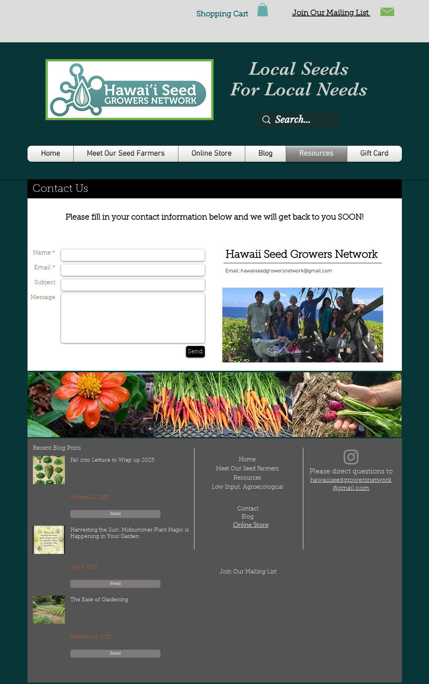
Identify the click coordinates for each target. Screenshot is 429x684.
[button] (331, 13)
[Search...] (299, 120)
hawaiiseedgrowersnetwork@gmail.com (286, 271)
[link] (262, 9)
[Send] (195, 351)
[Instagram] (351, 457)
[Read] (115, 514)
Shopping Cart (222, 14)
